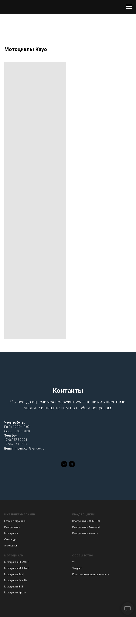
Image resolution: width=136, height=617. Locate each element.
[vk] (64, 466)
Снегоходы (10, 539)
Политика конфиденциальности (90, 574)
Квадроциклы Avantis (85, 533)
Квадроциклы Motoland (86, 527)
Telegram (77, 568)
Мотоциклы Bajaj (14, 574)
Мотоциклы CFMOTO (16, 562)
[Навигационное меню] (129, 7)
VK (73, 562)
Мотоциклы (11, 533)
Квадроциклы (12, 527)
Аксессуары (11, 545)
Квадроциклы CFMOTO (86, 521)
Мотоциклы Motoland (16, 568)
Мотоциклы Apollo (15, 592)
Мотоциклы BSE (13, 586)
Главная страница (15, 521)
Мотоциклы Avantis (15, 580)
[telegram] (72, 466)
